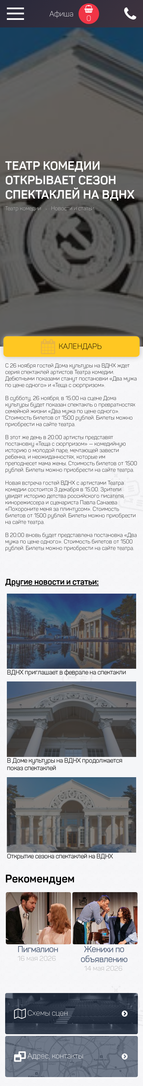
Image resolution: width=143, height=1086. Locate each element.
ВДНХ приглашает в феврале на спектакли (66, 672)
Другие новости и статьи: (52, 582)
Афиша (61, 14)
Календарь (80, 346)
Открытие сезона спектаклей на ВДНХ (60, 856)
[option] (38, 927)
